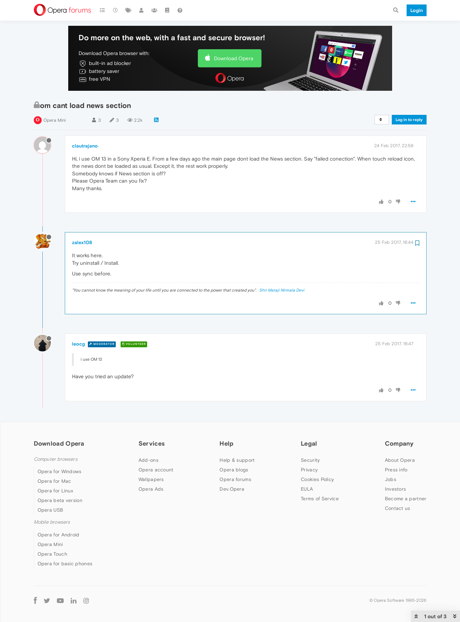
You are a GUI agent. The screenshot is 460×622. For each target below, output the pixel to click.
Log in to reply (409, 119)
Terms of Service (320, 498)
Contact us (397, 508)
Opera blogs (233, 469)
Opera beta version (60, 500)
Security (310, 460)
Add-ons (149, 460)
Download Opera (233, 58)
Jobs (390, 479)
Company (399, 443)
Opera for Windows (60, 471)
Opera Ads (151, 489)
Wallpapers (151, 479)
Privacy (309, 469)
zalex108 (82, 242)
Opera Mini (54, 120)
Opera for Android (59, 534)
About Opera (400, 460)
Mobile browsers (52, 522)
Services (152, 443)
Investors (395, 489)
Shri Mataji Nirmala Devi (281, 290)
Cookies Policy (317, 479)
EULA (307, 489)
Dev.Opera (231, 489)
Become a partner (406, 498)
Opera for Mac (54, 481)
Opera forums (235, 479)
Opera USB (50, 510)
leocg (78, 344)
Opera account (156, 469)
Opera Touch (52, 554)
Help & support (237, 460)
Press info (396, 469)
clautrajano (85, 146)
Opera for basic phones (65, 563)
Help (226, 443)
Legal (309, 443)
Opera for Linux (55, 490)
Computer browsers (56, 459)
